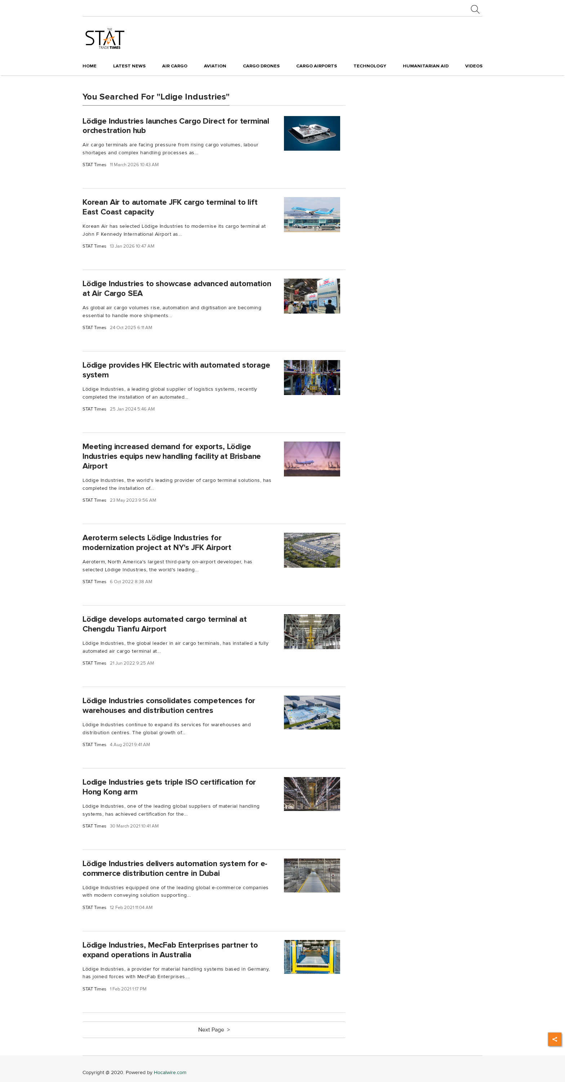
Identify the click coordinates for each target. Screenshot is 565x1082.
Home (90, 66)
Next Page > (214, 1029)
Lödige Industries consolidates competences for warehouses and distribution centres (169, 705)
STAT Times (94, 165)
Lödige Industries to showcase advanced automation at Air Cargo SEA (177, 288)
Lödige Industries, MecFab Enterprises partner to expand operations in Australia (170, 950)
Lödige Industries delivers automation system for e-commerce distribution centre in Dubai (175, 868)
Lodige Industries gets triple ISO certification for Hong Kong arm (169, 787)
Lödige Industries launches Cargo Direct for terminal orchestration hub (176, 126)
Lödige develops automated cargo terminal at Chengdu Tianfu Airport (165, 624)
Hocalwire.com (170, 1072)
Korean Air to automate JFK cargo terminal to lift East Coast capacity (170, 207)
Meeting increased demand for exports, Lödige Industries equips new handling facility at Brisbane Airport (172, 456)
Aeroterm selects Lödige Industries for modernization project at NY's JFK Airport (157, 543)
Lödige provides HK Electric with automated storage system (176, 370)
